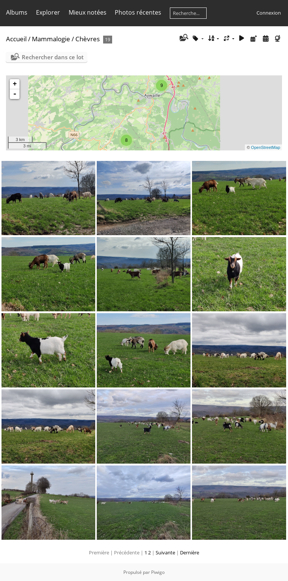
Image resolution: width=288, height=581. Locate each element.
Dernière (189, 552)
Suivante (165, 552)
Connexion (268, 12)
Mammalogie (51, 39)
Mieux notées (87, 12)
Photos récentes (138, 12)
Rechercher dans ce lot (53, 57)
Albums (16, 12)
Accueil (16, 39)
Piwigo (158, 572)
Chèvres (87, 39)
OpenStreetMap (265, 147)
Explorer (48, 12)
